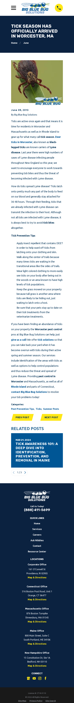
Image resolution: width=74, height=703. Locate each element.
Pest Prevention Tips (22, 409)
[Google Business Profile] (28, 678)
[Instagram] (39, 678)
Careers (37, 535)
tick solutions (46, 339)
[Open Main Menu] (13, 7)
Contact (37, 546)
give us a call (18, 339)
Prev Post (23, 417)
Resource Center (37, 552)
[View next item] (25, 472)
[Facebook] (45, 678)
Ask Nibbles (37, 540)
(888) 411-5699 (37, 510)
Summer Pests (51, 409)
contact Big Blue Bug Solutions (29, 392)
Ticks (39, 409)
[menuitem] (22, 701)
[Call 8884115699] (59, 8)
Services (37, 529)
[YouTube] (34, 678)
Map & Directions (37, 577)
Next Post (51, 417)
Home (37, 523)
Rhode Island (18, 386)
